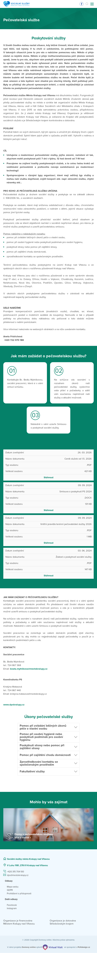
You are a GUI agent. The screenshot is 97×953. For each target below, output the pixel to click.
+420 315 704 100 (15, 871)
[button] (48, 727)
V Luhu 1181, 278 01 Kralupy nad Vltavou (27, 865)
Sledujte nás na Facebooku (82, 4)
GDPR (10, 890)
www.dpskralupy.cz (13, 704)
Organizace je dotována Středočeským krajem (63, 922)
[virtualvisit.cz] (53, 947)
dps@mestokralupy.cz (17, 875)
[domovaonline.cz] (29, 947)
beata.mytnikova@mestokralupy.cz (28, 668)
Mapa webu (12, 886)
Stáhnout (48, 477)
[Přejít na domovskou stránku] (16, 4)
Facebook (12, 905)
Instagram (12, 908)
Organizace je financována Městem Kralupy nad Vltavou (19, 922)
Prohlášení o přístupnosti (19, 893)
